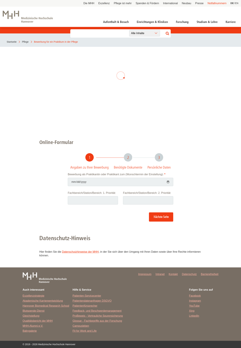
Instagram (195, 300)
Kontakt (173, 274)
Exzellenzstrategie (33, 295)
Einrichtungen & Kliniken (152, 22)
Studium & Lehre (207, 22)
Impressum (144, 274)
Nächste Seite (161, 217)
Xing (191, 310)
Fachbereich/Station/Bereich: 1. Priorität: (92, 192)
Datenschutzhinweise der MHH (80, 251)
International (170, 3)
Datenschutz (189, 274)
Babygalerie (30, 330)
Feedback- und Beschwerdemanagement (97, 310)
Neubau (186, 3)
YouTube (194, 305)
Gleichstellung (31, 315)
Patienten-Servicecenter (86, 295)
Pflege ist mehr (123, 3)
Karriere (231, 22)
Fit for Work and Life (84, 330)
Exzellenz (104, 3)
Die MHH (89, 3)
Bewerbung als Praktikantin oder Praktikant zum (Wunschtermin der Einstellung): (116, 174)
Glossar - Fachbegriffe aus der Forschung (97, 320)
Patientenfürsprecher (84, 305)
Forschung (182, 22)
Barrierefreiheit (209, 274)
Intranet (160, 274)
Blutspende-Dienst (34, 310)
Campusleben (80, 325)
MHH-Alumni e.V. (33, 325)
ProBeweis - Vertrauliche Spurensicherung (97, 315)
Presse (199, 3)
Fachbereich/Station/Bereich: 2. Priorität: (147, 192)
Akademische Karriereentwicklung (43, 300)
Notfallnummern (217, 3)
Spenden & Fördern (147, 3)
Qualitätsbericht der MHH (38, 320)
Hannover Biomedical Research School (46, 305)
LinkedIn (194, 315)
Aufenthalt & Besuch (116, 22)
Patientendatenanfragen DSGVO (91, 300)
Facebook (195, 295)
